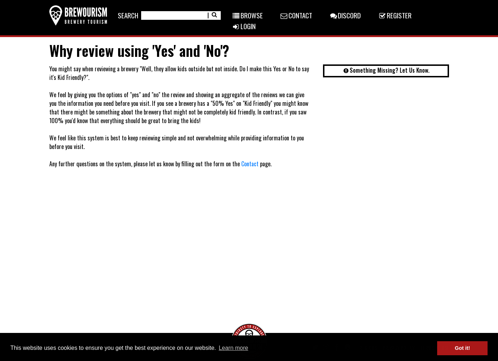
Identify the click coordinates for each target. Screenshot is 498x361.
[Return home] (78, 15)
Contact (296, 15)
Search (128, 15)
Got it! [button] (462, 348)
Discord (345, 15)
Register (394, 15)
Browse (247, 15)
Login (243, 26)
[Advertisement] (386, 138)
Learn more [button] (233, 348)
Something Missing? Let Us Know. (386, 70)
